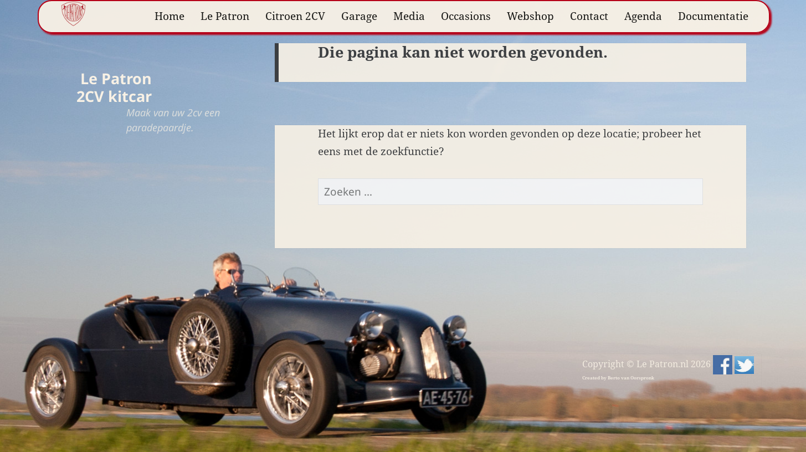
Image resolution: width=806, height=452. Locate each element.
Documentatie (713, 16)
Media (409, 16)
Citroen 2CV (295, 16)
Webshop (530, 16)
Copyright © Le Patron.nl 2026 (647, 364)
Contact (589, 16)
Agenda (643, 16)
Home (169, 16)
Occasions (466, 16)
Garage (359, 16)
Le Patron (225, 16)
